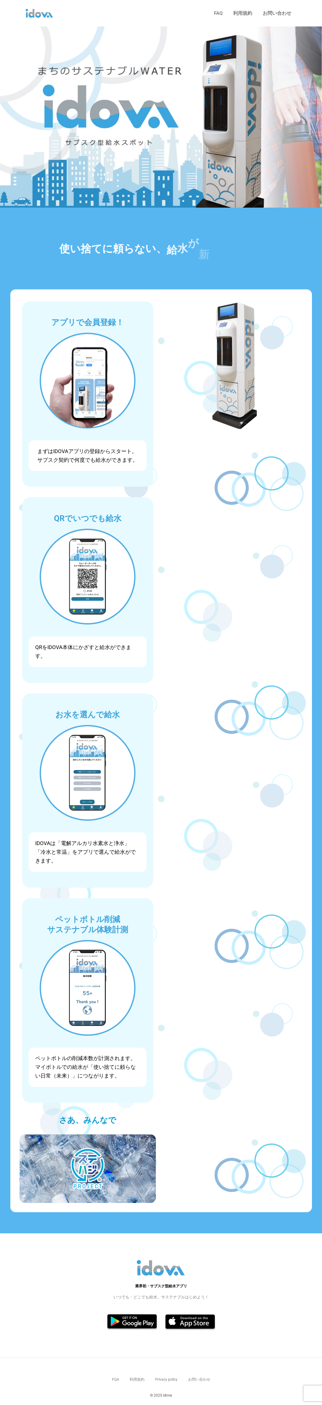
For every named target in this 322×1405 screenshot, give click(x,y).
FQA (115, 1379)
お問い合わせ (277, 13)
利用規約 (242, 13)
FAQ (218, 13)
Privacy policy (166, 1379)
